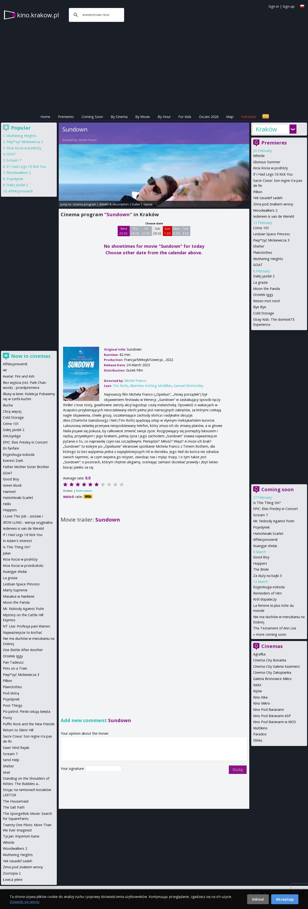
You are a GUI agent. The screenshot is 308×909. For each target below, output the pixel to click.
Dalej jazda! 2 (264, 276)
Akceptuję (285, 899)
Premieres (66, 116)
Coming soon (277, 489)
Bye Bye (259, 307)
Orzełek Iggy (263, 294)
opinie (148, 204)
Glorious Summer (266, 162)
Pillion (257, 192)
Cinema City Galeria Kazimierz (276, 666)
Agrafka (259, 654)
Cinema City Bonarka (269, 660)
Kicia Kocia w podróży (270, 168)
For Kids (184, 116)
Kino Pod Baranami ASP (272, 715)
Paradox (260, 734)
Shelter (258, 246)
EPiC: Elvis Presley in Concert (275, 508)
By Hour (164, 116)
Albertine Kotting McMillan (151, 385)
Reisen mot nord (266, 301)
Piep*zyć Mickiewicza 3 (271, 240)
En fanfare (11, 448)
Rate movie (84, 490)
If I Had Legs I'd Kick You (273, 174)
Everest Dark (13, 460)
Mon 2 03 (176, 230)
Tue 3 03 (185, 230)
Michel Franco (87, 140)
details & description (114, 204)
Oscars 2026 (208, 116)
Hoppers (260, 563)
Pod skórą (11, 693)
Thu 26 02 (135, 230)
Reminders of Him (267, 593)
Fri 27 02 (146, 230)
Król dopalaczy (264, 599)
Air (5, 370)
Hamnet (9, 491)
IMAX (257, 685)
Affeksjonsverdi (265, 539)
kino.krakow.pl (38, 15)
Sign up (289, 6)
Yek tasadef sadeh (267, 198)
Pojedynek (261, 527)
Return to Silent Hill (18, 730)
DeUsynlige (12, 436)
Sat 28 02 (157, 230)
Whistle (259, 155)
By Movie (142, 116)
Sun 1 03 (167, 230)
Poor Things (12, 705)
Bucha (8, 405)
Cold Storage (263, 313)
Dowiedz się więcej (24, 901)
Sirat (6, 772)
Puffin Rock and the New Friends (29, 724)
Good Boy (261, 557)
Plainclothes (262, 252)
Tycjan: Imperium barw (21, 836)
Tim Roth (120, 385)
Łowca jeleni (12, 879)
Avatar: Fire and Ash (18, 376)
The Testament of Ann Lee (274, 628)
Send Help (11, 760)
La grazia (260, 282)
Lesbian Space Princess (271, 234)
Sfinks (257, 740)
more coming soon (271, 634)
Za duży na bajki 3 (267, 575)
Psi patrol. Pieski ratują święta (26, 711)
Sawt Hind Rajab (16, 747)
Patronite (248, 116)
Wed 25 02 (123, 230)
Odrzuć (258, 899)
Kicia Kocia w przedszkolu (23, 565)
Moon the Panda (266, 288)
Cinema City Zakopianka (272, 672)
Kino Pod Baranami (268, 709)
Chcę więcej (12, 411)
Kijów (257, 691)
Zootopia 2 (12, 873)
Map (229, 116)
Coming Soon (92, 116)
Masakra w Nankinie (18, 596)
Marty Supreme (15, 590)
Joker (7, 553)
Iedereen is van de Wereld (273, 216)
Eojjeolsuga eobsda (269, 587)
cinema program (84, 204)
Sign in (274, 6)
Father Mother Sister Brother (26, 466)
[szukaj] (96, 15)
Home (45, 116)
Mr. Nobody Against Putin (273, 521)
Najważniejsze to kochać (22, 632)
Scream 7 (260, 515)
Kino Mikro (261, 703)
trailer (136, 204)
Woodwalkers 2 (265, 210)
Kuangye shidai (265, 545)
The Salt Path (14, 807)
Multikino (260, 728)
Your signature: (73, 768)
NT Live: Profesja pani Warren (26, 626)
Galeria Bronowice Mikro (272, 678)
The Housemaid (15, 801)
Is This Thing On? (267, 502)
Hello (7, 504)
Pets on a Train (15, 668)
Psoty (7, 717)
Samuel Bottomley (188, 385)
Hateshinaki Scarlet (268, 533)
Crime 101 (261, 228)
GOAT (258, 264)
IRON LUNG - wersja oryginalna (27, 522)
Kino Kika (260, 697)
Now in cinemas (31, 356)
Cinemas (272, 646)
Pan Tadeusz (13, 662)
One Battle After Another (23, 649)
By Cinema (119, 116)
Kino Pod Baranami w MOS (274, 721)
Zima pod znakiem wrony (273, 204)
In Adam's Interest (17, 540)
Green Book (12, 485)
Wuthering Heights (268, 258)
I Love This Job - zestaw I (23, 516)
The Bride (261, 569)
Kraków (266, 129)
